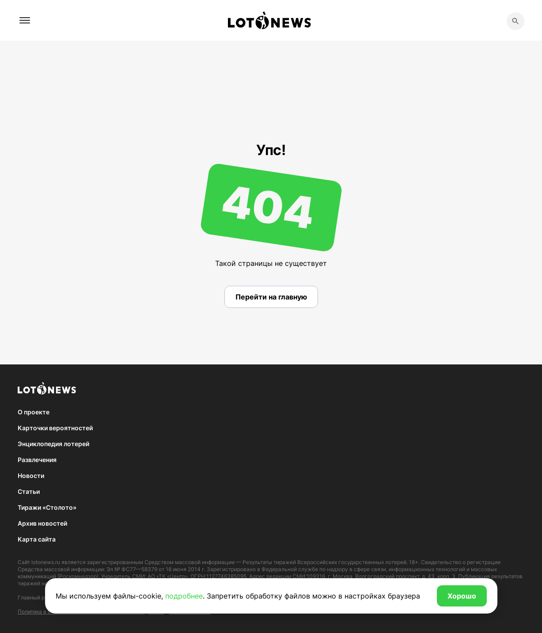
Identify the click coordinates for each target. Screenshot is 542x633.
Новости (31, 475)
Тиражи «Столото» (47, 507)
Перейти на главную (271, 296)
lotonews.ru (45, 562)
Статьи (29, 491)
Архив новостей (42, 523)
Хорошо (461, 595)
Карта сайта (37, 539)
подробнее (184, 595)
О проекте (33, 412)
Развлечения (37, 459)
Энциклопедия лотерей (53, 443)
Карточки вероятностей (55, 428)
